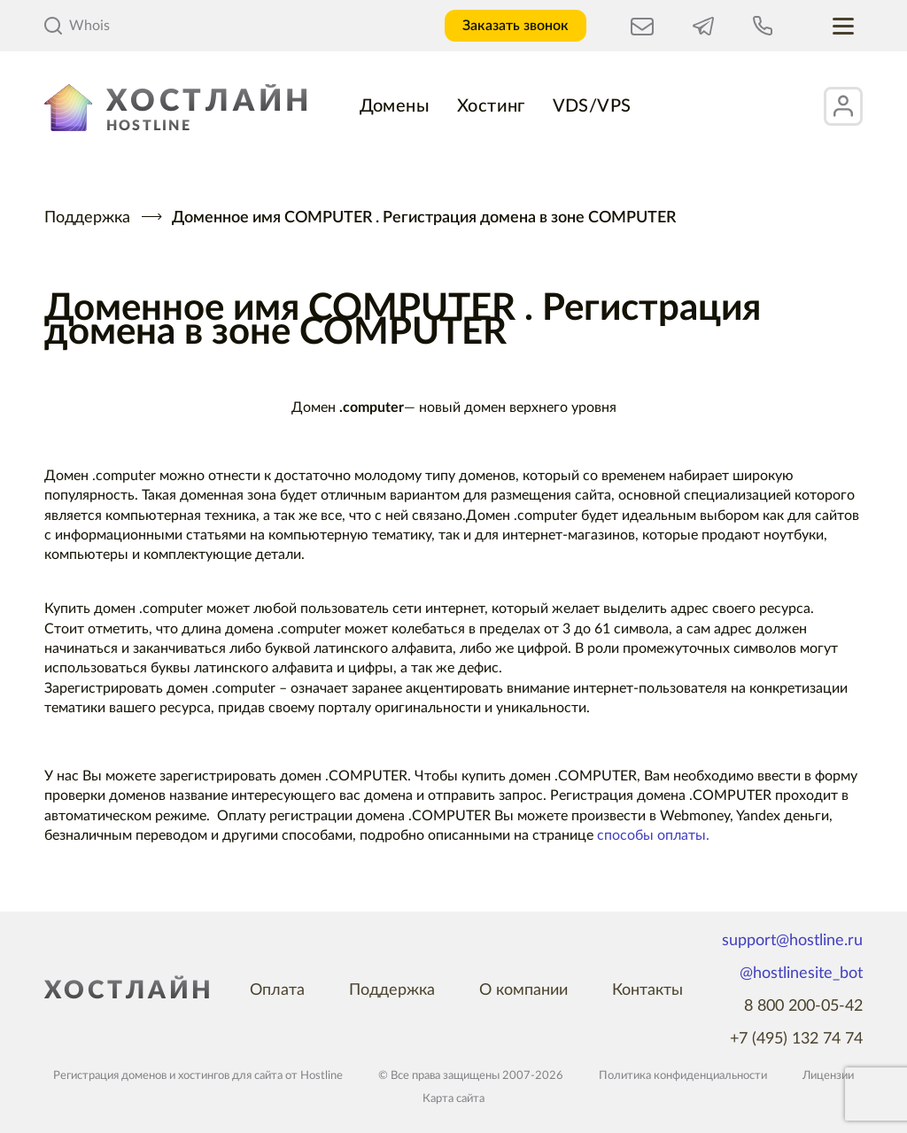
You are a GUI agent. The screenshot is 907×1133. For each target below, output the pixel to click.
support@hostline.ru (792, 941)
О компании (523, 990)
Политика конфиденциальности (683, 1076)
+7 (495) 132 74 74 (796, 1039)
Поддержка (87, 218)
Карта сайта (453, 1099)
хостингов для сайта (230, 1076)
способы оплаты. (653, 835)
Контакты (647, 990)
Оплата (277, 990)
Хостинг (491, 106)
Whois (77, 26)
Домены (395, 106)
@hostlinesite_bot (801, 974)
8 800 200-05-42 (803, 1006)
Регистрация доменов (110, 1076)
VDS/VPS (592, 106)
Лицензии (828, 1076)
